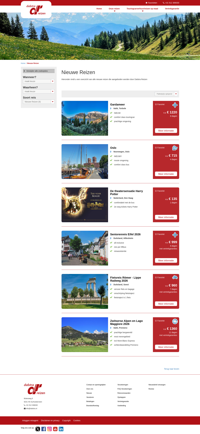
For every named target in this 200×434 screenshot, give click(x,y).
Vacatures (90, 397)
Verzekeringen (123, 385)
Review (151, 389)
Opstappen (122, 397)
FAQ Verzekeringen (125, 389)
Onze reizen (114, 9)
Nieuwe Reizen (33, 63)
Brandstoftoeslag (92, 406)
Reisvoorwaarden (124, 393)
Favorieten (152, 3)
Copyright (66, 420)
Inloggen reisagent (30, 420)
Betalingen (90, 401)
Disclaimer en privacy (50, 420)
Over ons (89, 389)
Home (99, 9)
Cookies (76, 420)
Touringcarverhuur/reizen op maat (142, 9)
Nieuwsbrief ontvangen (157, 385)
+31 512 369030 (172, 3)
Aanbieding (122, 406)
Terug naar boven (171, 369)
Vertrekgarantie (172, 9)
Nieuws (89, 393)
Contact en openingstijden (96, 385)
